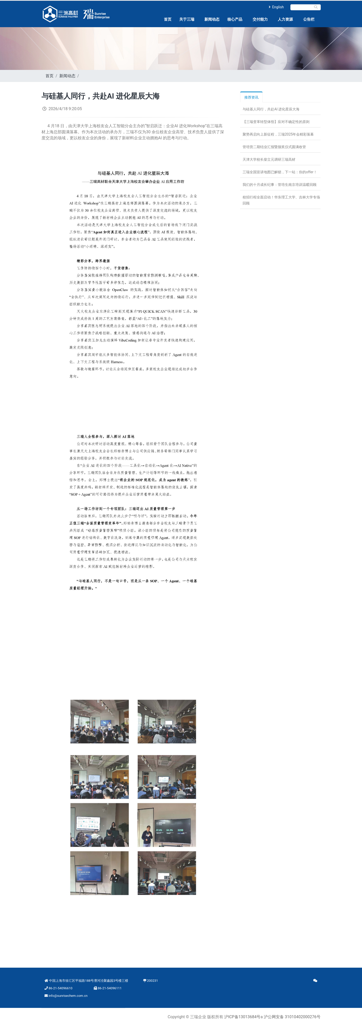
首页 (167, 19)
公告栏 (308, 19)
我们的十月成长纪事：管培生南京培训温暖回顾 (279, 185)
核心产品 (234, 19)
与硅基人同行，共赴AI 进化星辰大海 (271, 109)
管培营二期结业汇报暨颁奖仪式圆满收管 (274, 147)
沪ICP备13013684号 (242, 1016)
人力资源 (285, 19)
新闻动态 (211, 19)
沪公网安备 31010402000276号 (292, 1016)
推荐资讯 (251, 97)
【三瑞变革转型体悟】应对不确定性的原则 (276, 122)
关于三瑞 (186, 19)
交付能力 (260, 19)
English (276, 7)
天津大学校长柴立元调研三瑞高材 (269, 159)
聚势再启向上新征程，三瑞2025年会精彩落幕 (278, 134)
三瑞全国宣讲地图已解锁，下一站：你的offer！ (280, 172)
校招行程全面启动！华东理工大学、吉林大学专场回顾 (281, 200)
